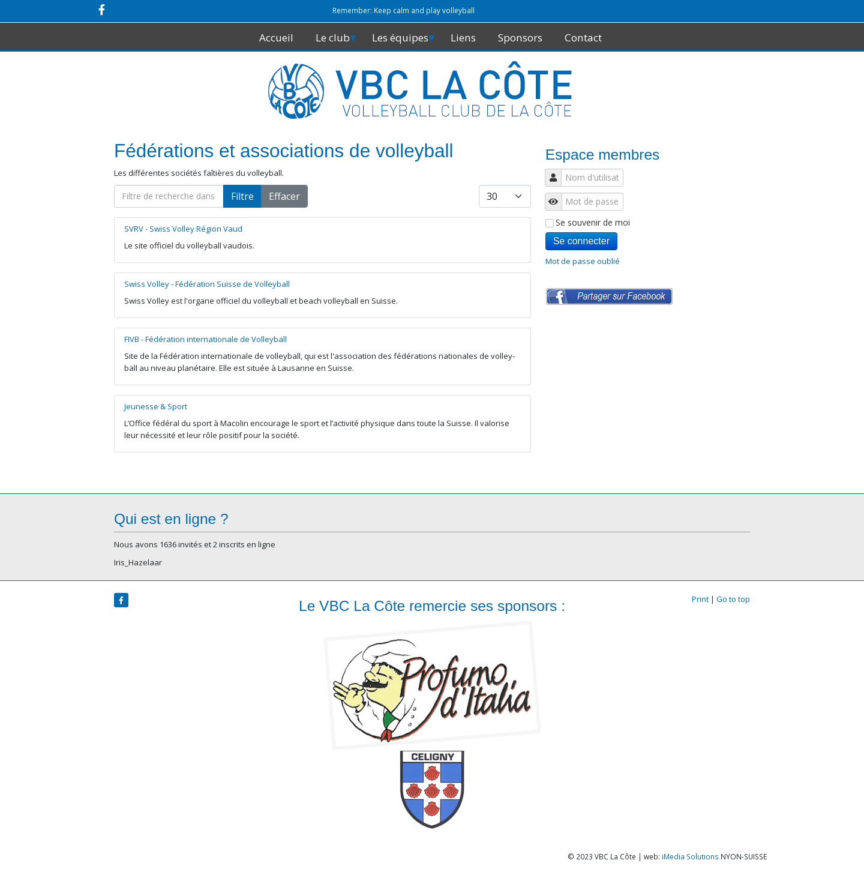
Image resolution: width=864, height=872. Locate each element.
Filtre (242, 196)
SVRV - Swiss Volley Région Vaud (183, 228)
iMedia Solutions (690, 856)
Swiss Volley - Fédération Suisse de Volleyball (207, 283)
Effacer (284, 196)
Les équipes (400, 37)
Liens (463, 37)
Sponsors (520, 37)
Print (700, 599)
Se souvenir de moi (587, 222)
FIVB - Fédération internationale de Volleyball (205, 339)
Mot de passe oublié (582, 261)
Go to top (733, 599)
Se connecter (581, 241)
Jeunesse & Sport (155, 406)
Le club (333, 37)
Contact (583, 37)
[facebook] (101, 9)
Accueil (276, 37)
